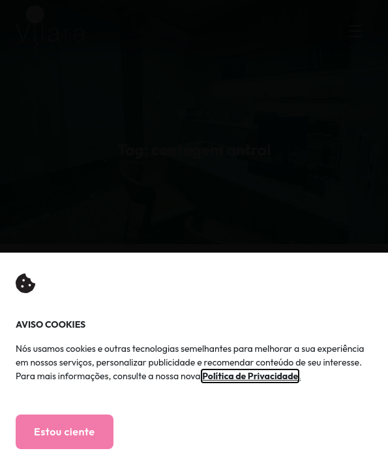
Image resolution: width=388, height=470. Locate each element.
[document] (194, 235)
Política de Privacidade (250, 376)
